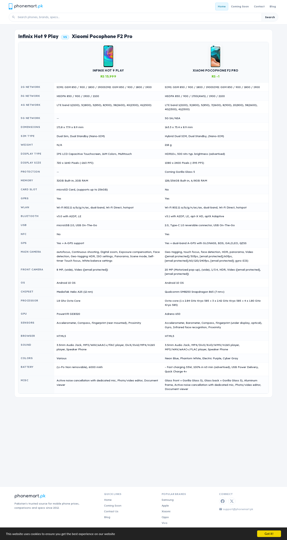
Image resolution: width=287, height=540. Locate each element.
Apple (165, 505)
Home (222, 6)
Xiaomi (166, 511)
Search (270, 17)
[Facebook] (222, 501)
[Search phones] (138, 17)
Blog (273, 6)
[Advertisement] (143, 435)
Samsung (168, 499)
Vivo (164, 522)
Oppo (165, 517)
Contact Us (111, 511)
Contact (259, 6)
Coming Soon (240, 6)
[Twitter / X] (231, 501)
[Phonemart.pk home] (26, 6)
